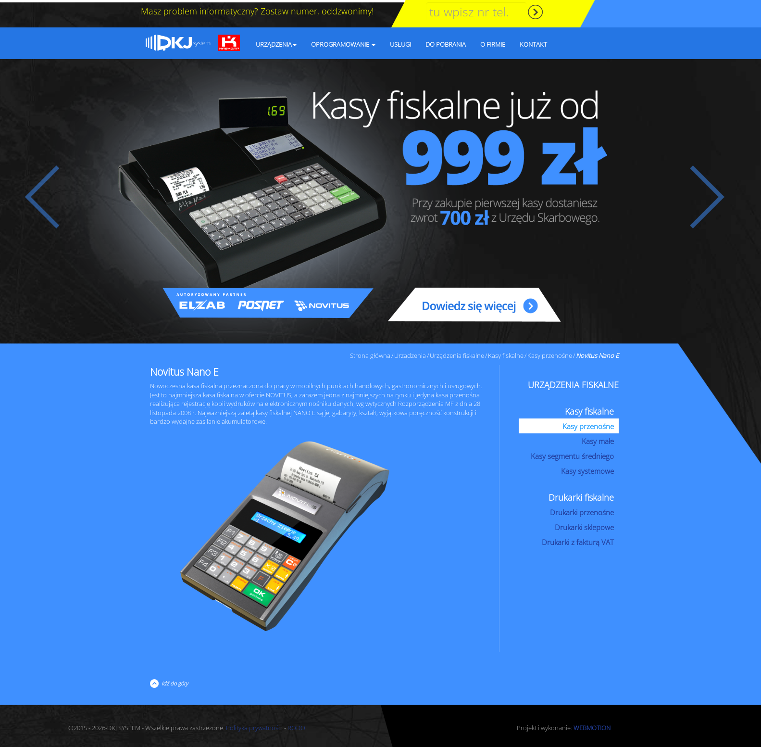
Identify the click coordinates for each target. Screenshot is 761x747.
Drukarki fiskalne (581, 495)
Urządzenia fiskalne (457, 353)
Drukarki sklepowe (584, 525)
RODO (296, 725)
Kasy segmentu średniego (572, 453)
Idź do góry (173, 680)
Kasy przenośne (549, 353)
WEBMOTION (592, 725)
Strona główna (370, 353)
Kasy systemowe (587, 468)
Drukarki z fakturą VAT (578, 539)
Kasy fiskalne (506, 353)
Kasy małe (598, 438)
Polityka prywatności (254, 725)
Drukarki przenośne (582, 510)
